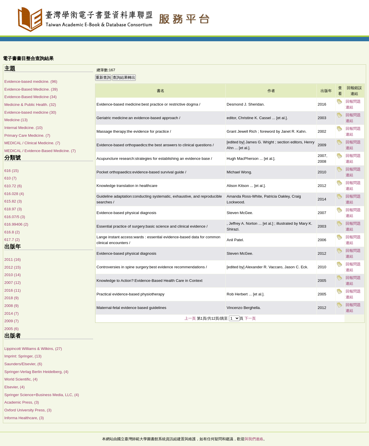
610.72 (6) (13, 186)
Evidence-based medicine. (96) (30, 81)
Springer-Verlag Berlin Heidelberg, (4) (36, 372)
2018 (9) (11, 298)
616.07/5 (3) (14, 217)
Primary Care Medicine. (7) (27, 135)
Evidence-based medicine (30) (30, 112)
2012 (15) (12, 267)
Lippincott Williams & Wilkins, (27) (33, 348)
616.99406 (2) (16, 224)
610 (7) (10, 178)
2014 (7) (11, 313)
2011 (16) (12, 259)
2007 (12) (12, 282)
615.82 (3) (13, 201)
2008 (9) (11, 305)
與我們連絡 (253, 439)
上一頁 (190, 318)
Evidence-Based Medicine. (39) (31, 89)
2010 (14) (12, 275)
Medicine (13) (16, 120)
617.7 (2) (12, 239)
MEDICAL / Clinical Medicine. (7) (32, 143)
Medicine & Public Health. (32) (30, 104)
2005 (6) (11, 329)
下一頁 (250, 318)
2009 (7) (11, 321)
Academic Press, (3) (21, 402)
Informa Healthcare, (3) (24, 418)
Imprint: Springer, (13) (23, 356)
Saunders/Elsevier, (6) (23, 364)
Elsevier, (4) (14, 387)
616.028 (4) (14, 194)
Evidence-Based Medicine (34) (30, 97)
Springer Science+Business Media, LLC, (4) (41, 395)
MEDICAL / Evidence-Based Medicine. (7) (40, 151)
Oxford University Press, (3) (28, 410)
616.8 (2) (12, 232)
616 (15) (11, 170)
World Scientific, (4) (20, 379)
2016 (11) (12, 290)
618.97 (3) (13, 209)
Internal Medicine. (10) (23, 127)
